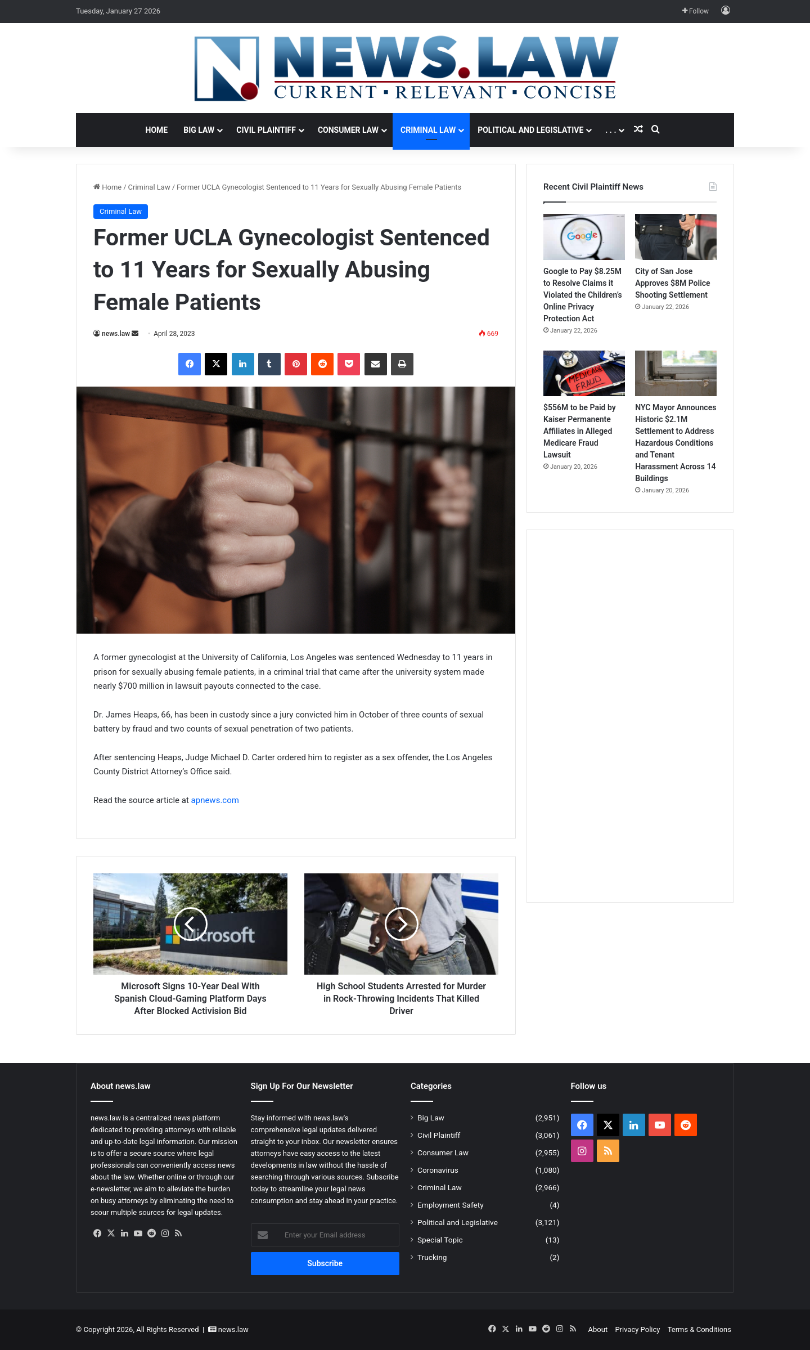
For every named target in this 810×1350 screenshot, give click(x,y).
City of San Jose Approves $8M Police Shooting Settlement (672, 283)
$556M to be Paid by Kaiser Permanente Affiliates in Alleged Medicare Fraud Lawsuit (579, 431)
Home (157, 129)
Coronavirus (437, 1169)
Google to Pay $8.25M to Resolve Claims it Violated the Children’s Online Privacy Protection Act (582, 295)
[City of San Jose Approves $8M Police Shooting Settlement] (676, 237)
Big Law (198, 129)
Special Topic (440, 1239)
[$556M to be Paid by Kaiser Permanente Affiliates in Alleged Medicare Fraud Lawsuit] (584, 374)
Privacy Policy (637, 1329)
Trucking (432, 1257)
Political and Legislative (530, 129)
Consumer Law (348, 129)
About (598, 1329)
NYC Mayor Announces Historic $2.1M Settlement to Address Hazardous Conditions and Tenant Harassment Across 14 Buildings (675, 443)
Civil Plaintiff (266, 129)
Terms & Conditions (699, 1329)
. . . (610, 129)
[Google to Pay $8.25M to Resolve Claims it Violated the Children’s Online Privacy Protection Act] (584, 237)
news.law (116, 334)
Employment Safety (450, 1204)
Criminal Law (428, 129)
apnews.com (215, 800)
